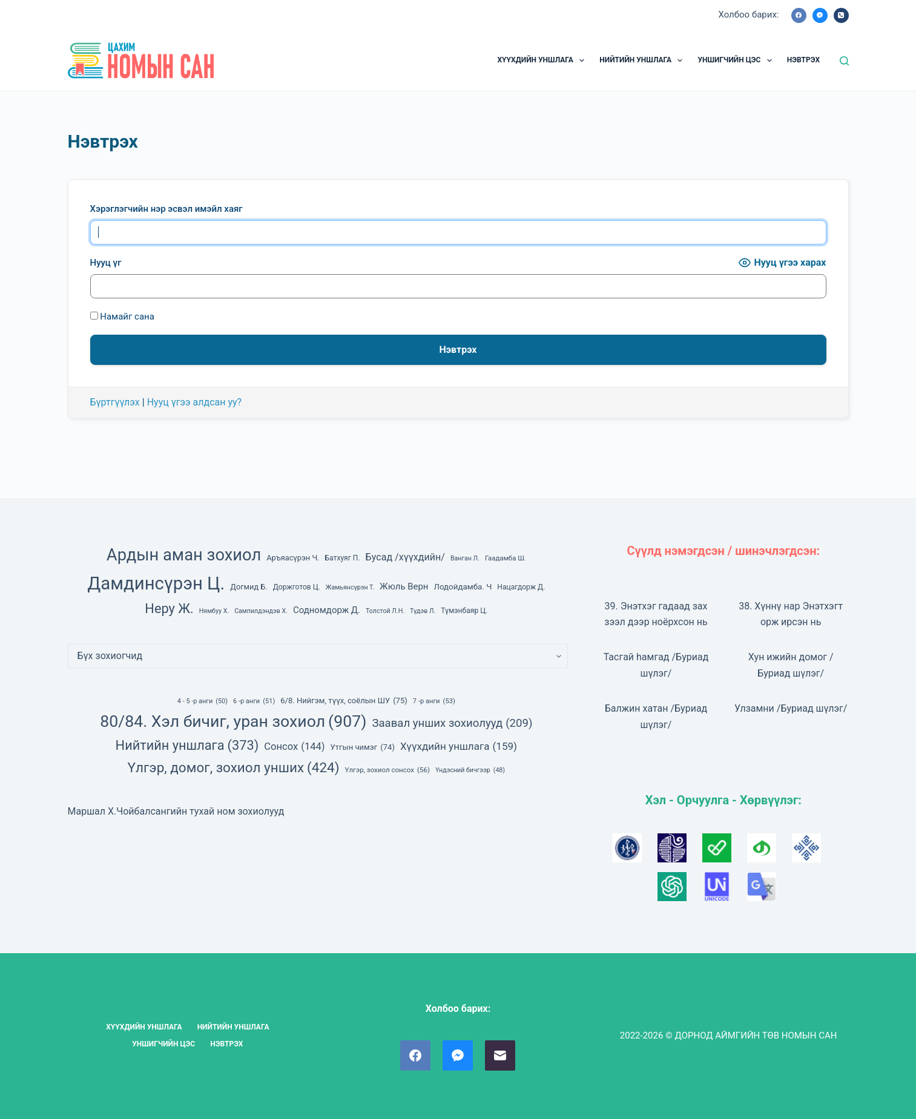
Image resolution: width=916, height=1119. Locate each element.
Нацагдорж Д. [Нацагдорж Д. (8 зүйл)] (521, 587)
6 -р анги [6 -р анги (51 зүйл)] (254, 701)
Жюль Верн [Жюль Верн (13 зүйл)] (404, 586)
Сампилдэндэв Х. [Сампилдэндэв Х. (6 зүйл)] (261, 611)
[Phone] (841, 15)
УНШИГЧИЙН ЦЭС (736, 60)
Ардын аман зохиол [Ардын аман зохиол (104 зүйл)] (184, 555)
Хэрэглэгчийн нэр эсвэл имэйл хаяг (166, 208)
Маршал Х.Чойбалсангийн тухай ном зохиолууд (176, 811)
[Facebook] (798, 15)
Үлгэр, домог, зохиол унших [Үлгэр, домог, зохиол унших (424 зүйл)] (234, 767)
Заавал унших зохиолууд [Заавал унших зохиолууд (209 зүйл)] (452, 723)
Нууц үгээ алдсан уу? (194, 402)
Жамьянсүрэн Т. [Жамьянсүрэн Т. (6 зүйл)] (350, 587)
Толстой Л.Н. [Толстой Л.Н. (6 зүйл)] (385, 611)
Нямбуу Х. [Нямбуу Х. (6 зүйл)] (214, 611)
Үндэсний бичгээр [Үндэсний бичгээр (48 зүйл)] (470, 770)
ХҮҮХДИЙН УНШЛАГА (543, 60)
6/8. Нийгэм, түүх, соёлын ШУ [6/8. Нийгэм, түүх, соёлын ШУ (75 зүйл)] (343, 700)
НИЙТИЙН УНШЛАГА (643, 60)
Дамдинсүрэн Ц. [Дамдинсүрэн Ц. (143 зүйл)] (156, 583)
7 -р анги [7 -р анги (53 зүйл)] (434, 701)
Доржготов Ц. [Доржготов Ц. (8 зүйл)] (296, 587)
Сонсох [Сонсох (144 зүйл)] (294, 746)
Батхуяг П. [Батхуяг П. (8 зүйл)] (342, 558)
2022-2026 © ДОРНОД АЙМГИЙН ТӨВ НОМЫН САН (728, 1035)
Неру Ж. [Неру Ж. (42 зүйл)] (169, 608)
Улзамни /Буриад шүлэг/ (791, 708)
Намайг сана (122, 316)
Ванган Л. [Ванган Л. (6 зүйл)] (464, 558)
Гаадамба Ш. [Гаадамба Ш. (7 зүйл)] (505, 558)
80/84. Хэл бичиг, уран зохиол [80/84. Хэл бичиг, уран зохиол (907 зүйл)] (233, 721)
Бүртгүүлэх (115, 402)
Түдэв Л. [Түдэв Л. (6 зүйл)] (422, 611)
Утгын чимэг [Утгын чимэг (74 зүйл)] (363, 747)
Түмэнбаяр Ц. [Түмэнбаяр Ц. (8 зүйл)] (464, 610)
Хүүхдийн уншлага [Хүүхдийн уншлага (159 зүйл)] (458, 746)
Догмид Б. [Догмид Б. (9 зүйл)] (249, 586)
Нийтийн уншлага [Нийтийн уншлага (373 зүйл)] (187, 745)
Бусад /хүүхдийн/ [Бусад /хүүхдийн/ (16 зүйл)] (405, 557)
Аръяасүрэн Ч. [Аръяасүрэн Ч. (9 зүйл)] (292, 557)
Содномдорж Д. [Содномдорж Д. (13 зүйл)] (326, 610)
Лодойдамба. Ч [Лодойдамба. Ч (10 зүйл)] (462, 586)
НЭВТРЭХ (803, 60)
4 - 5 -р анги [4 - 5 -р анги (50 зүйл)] (202, 701)
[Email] (500, 1055)
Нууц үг (106, 262)
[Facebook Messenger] (820, 15)
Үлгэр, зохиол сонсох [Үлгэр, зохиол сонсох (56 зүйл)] (387, 770)
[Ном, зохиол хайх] (844, 60)
